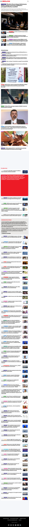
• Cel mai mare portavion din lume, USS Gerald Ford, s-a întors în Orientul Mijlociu (14, 53)
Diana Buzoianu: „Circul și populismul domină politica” (10, 406)
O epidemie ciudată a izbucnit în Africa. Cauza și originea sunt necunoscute (11, 302)
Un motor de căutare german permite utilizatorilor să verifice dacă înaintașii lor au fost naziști (11, 479)
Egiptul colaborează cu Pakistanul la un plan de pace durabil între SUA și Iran (11, 307)
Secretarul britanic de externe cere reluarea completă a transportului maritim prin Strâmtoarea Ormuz (10, 357)
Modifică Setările (14, 522)
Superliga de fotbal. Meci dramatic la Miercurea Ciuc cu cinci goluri (10, 282)
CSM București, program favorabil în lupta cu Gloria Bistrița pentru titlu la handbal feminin (11, 204)
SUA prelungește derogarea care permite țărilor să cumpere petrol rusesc (10, 464)
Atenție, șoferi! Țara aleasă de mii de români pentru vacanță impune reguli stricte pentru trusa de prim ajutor (11, 416)
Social (2, 146)
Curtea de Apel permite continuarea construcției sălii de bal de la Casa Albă (10, 435)
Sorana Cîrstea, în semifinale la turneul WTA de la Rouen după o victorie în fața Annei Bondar (11, 397)
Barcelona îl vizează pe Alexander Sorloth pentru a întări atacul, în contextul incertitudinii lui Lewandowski (11, 352)
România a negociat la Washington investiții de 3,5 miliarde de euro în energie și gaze (10, 376)
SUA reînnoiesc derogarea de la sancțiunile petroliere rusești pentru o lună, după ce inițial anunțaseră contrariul (10, 411)
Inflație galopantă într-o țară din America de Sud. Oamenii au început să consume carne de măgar (13, 149)
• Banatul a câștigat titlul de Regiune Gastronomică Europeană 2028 (14, 228)
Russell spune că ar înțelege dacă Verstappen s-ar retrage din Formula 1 (10, 381)
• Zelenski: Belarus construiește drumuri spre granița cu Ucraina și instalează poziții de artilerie (14, 55)
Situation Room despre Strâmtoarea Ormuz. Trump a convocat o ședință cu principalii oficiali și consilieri (14, 5)
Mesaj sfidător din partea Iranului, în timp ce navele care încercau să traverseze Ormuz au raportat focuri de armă (11, 316)
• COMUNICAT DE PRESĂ (6, 233)
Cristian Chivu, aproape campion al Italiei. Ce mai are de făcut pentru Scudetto (14, 107)
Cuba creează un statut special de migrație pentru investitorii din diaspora (10, 459)
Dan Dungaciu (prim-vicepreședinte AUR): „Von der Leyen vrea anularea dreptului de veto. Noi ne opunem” (11, 311)
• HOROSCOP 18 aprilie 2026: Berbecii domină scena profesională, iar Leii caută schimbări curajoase (14, 64)
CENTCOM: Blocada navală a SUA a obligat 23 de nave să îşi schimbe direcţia (10, 287)
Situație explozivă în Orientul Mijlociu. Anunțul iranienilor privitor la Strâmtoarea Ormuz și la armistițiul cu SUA (10, 278)
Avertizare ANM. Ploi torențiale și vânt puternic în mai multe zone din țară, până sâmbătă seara (11, 440)
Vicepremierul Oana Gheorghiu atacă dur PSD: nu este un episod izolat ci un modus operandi (11, 242)
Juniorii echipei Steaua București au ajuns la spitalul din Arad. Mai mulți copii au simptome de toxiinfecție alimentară (11, 267)
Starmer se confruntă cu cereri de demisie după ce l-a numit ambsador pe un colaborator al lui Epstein (11, 361)
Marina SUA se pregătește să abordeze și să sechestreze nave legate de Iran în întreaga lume (11, 198)
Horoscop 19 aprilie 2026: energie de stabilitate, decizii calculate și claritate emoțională (11, 171)
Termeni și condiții (23, 518)
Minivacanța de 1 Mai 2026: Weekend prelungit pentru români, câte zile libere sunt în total (10, 445)
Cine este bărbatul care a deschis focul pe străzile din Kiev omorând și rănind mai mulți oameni (11, 257)
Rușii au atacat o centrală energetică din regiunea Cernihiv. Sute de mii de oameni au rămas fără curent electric (11, 421)
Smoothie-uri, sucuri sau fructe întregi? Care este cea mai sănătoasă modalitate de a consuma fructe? (11, 402)
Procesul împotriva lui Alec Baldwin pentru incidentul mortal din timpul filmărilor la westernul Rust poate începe (10, 488)
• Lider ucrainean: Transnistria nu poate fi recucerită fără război (14, 62)
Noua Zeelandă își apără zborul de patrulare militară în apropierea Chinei (10, 430)
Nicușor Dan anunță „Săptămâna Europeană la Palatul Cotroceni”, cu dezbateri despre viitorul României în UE (10, 342)
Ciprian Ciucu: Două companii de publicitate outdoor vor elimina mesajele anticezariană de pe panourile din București (14, 85)
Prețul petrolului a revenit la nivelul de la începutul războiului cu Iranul (11, 483)
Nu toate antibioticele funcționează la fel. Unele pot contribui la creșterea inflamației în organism (11, 215)
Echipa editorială (6, 518)
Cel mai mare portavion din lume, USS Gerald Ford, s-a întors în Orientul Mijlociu (11, 474)
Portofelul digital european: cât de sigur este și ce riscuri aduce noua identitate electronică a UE (11, 237)
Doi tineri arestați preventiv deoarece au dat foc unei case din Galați (11, 262)
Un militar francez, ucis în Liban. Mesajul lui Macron (11, 297)
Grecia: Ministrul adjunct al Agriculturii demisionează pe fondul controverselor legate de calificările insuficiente (11, 253)
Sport (2, 104)
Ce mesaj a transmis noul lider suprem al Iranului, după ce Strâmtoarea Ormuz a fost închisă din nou (11, 292)
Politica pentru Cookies (14, 518)
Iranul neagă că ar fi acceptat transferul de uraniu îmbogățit (11, 493)
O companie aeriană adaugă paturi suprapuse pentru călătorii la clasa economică (10, 455)
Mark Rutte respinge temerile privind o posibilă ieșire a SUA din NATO (11, 371)
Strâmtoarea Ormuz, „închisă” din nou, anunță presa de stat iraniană (11, 366)
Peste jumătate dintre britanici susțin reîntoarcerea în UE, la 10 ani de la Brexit (11, 498)
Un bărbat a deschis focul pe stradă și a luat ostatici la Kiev (17, 32)
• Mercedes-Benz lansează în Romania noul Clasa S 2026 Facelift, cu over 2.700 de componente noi (14, 226)
